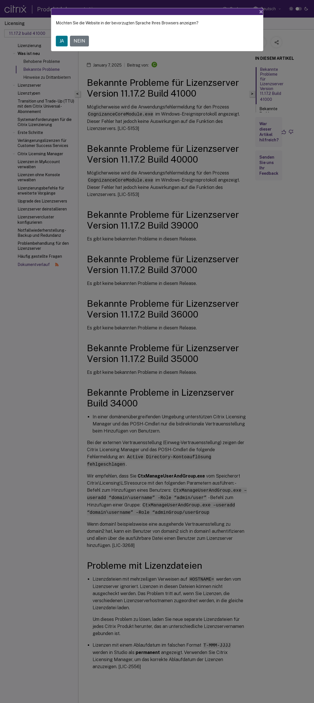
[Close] (261, 12)
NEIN (79, 41)
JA (61, 41)
